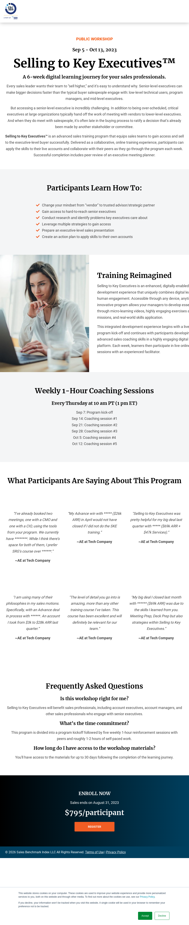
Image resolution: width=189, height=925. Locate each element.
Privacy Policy (147, 896)
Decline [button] (162, 915)
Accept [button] (145, 915)
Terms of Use (94, 852)
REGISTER (94, 826)
